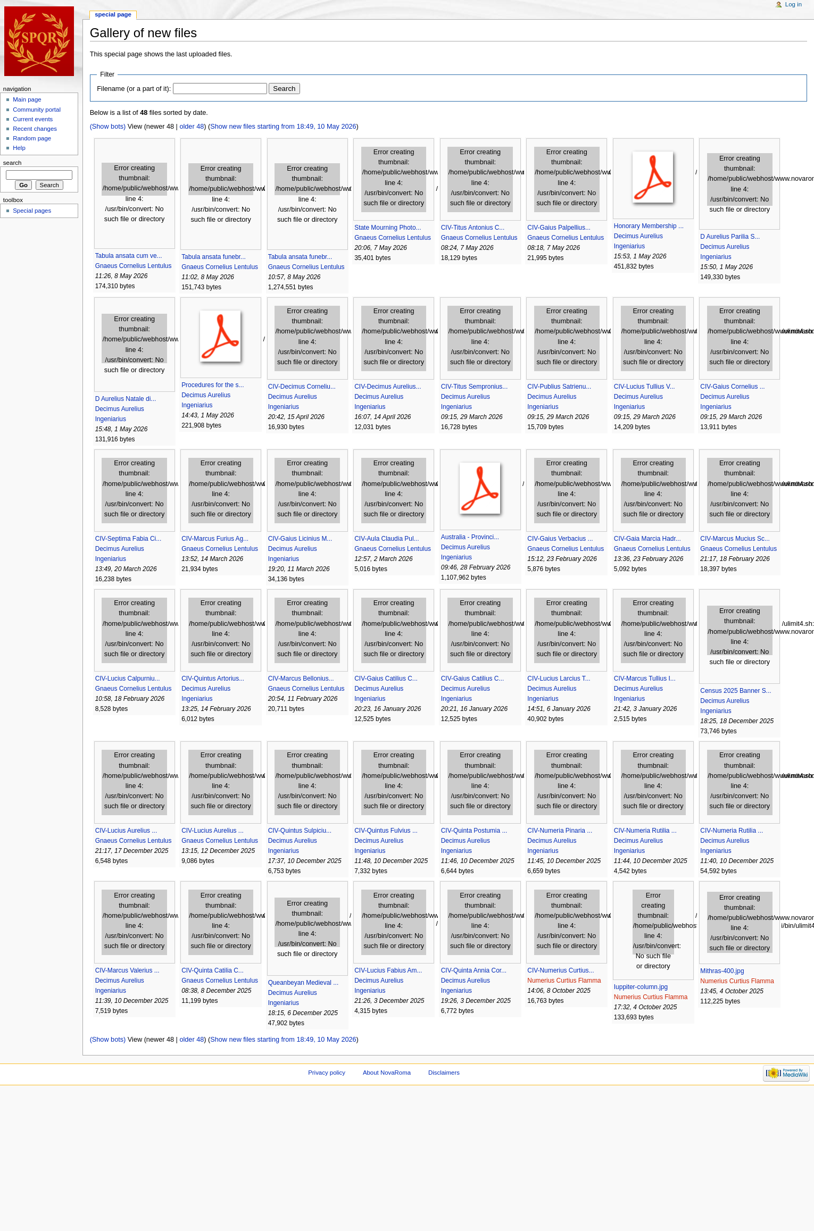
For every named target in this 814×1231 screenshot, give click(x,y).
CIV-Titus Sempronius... (474, 386)
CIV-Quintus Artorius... (212, 678)
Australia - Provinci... (470, 537)
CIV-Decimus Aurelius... (387, 386)
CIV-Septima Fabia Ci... (128, 538)
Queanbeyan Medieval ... (303, 982)
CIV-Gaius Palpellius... (559, 227)
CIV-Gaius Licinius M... (300, 538)
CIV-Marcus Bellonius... (301, 678)
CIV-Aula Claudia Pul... (386, 538)
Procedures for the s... (212, 385)
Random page (32, 138)
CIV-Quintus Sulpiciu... (299, 830)
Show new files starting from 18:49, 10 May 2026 (283, 126)
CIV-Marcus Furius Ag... (214, 538)
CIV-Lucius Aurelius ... (126, 830)
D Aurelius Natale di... (125, 399)
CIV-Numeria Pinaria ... (559, 830)
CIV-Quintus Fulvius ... (386, 830)
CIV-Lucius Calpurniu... (127, 678)
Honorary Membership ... (649, 226)
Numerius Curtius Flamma (564, 980)
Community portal (37, 109)
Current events (33, 119)
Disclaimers (444, 1072)
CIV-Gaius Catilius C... (386, 678)
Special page (113, 14)
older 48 (191, 126)
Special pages (32, 210)
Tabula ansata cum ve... (128, 255)
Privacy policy (326, 1072)
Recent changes (35, 128)
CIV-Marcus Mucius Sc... (735, 538)
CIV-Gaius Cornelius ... (732, 386)
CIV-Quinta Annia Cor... (473, 970)
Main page (27, 99)
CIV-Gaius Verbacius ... (560, 538)
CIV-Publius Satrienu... (559, 386)
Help (19, 148)
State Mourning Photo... (387, 227)
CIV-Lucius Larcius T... (558, 678)
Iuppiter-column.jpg (641, 987)
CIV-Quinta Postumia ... (474, 830)
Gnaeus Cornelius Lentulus (133, 266)
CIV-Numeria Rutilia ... (645, 830)
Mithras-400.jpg (722, 971)
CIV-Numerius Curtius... (560, 970)
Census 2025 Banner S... (735, 690)
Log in (793, 4)
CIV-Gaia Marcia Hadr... (647, 538)
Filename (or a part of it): (134, 89)
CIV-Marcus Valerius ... (127, 970)
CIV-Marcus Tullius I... (645, 678)
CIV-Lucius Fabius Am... (388, 970)
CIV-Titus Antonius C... (473, 227)
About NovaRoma (387, 1072)
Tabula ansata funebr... (213, 257)
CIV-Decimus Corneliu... (302, 386)
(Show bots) (108, 126)
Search (12, 163)
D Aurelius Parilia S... (730, 236)
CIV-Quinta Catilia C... (212, 970)
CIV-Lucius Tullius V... (644, 386)
